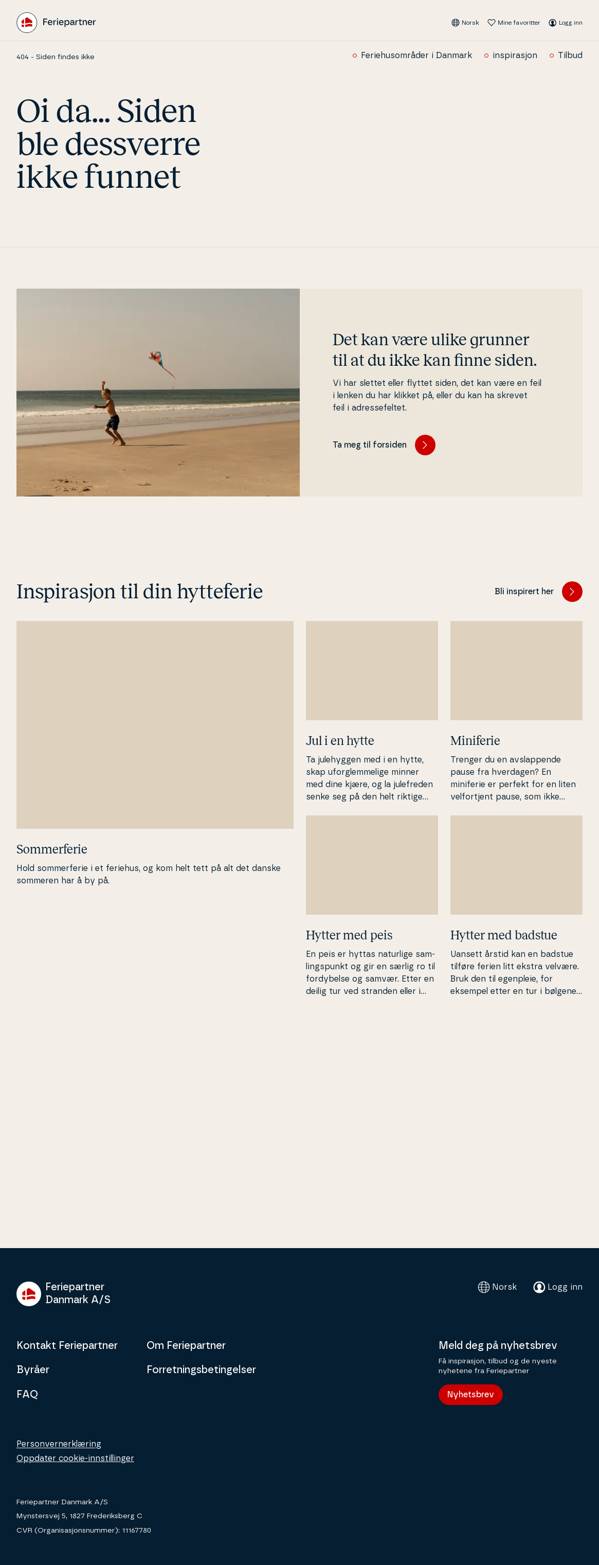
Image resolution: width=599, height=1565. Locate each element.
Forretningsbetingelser (201, 1370)
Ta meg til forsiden (384, 445)
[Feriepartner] (56, 22)
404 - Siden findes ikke (55, 57)
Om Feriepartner (186, 1346)
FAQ (27, 1395)
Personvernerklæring (58, 1444)
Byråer (32, 1370)
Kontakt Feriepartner (67, 1346)
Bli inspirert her (539, 591)
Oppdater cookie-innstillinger (75, 1458)
